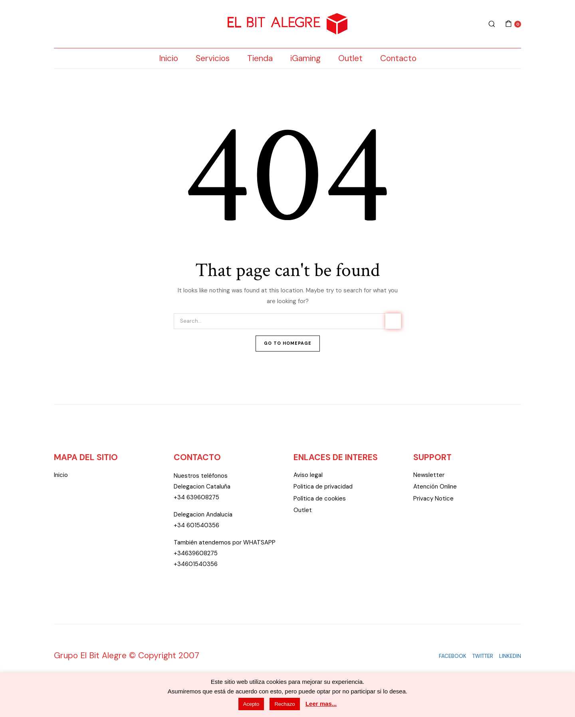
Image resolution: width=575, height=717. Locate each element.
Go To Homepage (287, 343)
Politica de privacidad (323, 487)
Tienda (260, 58)
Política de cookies (319, 498)
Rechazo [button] (284, 704)
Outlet (350, 58)
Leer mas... (321, 703)
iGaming (305, 58)
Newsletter (428, 475)
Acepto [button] (251, 704)
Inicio (168, 58)
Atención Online (435, 487)
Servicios (213, 58)
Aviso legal (308, 475)
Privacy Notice (433, 498)
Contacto (398, 58)
